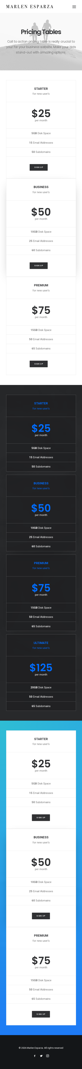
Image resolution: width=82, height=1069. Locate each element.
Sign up (38, 167)
